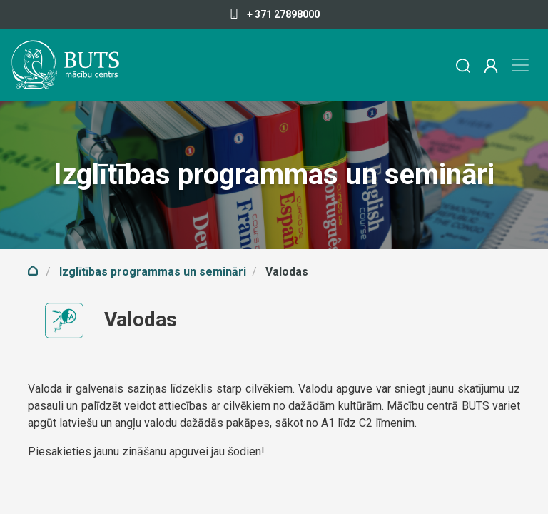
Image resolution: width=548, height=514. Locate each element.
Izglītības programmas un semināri (152, 271)
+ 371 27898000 (274, 14)
